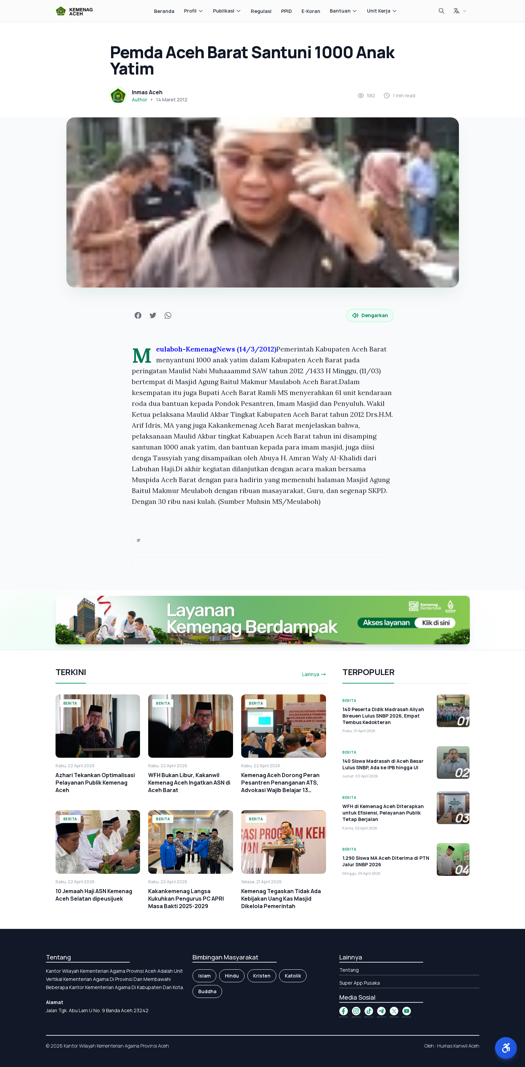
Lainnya (314, 674)
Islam (204, 975)
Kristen (262, 975)
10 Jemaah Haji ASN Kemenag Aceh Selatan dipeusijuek (94, 894)
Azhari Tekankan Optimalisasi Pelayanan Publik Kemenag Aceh (95, 782)
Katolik (293, 975)
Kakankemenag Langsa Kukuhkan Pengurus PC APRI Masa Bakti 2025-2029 (186, 898)
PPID (286, 11)
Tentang (349, 970)
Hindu (232, 975)
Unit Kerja (382, 10)
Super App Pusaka (359, 983)
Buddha (207, 991)
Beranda (164, 11)
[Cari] (441, 11)
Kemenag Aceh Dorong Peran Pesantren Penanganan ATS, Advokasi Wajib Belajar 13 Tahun (280, 786)
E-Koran (311, 11)
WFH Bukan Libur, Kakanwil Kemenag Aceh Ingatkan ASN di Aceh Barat (189, 782)
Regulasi (261, 11)
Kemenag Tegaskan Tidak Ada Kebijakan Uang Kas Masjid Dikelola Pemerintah (281, 898)
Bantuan (343, 10)
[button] (506, 1048)
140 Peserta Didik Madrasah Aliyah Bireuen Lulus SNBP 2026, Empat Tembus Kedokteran (383, 716)
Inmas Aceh (147, 92)
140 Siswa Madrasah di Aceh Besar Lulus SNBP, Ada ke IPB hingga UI (382, 764)
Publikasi (227, 10)
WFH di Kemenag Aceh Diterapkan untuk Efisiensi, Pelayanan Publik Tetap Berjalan (383, 813)
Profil (193, 10)
